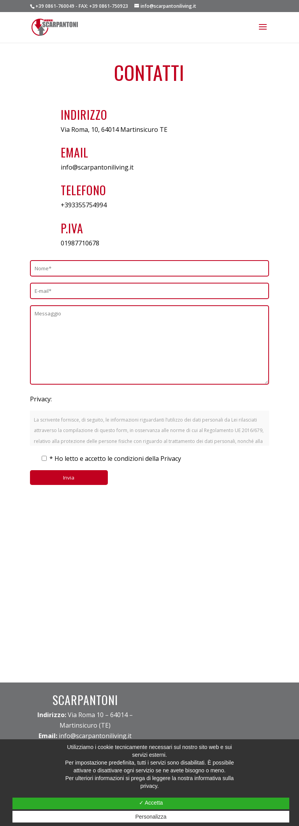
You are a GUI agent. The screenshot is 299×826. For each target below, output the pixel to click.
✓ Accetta (151, 803)
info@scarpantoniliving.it (97, 167)
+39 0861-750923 (108, 6)
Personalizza (150, 817)
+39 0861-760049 (54, 6)
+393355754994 (84, 205)
